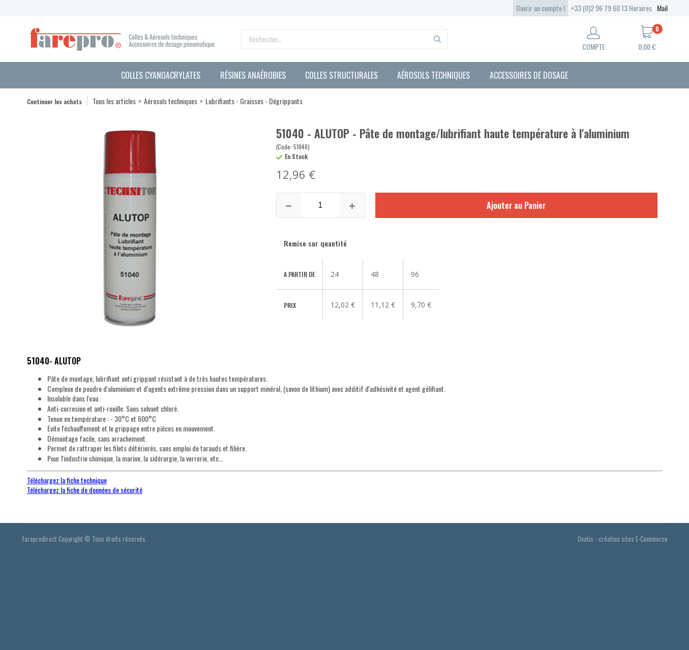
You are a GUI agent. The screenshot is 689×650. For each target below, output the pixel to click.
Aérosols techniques (433, 75)
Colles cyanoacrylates (160, 75)
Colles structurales (341, 75)
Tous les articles (114, 101)
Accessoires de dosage (529, 75)
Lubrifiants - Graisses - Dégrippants (254, 101)
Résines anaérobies (253, 75)
